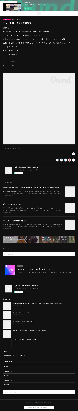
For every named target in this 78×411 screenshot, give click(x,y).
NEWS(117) (16, 148)
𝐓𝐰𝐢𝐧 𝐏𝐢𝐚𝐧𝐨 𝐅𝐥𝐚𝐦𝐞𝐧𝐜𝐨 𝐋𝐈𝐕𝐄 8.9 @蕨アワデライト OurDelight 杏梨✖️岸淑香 (31, 188)
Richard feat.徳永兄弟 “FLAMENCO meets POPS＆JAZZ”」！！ (34, 330)
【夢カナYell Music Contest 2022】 (24, 339)
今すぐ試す (27, 8)
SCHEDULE (7, 19)
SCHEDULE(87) (7, 148)
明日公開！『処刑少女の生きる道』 (15, 221)
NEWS (22, 355)
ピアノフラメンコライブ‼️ (12, 204)
